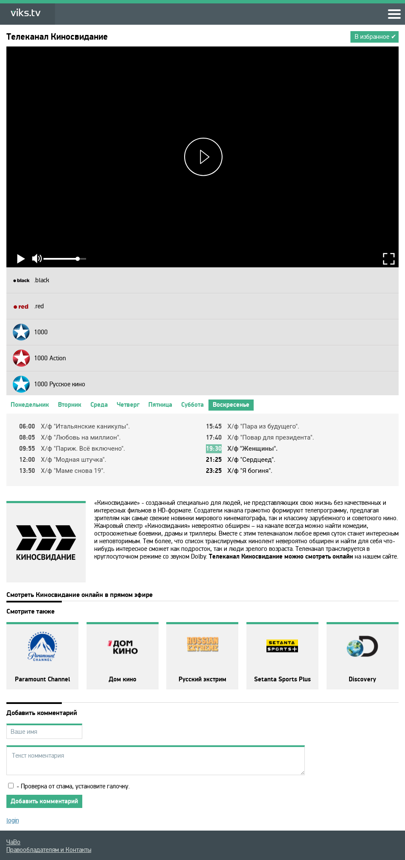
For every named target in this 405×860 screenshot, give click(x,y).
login (12, 820)
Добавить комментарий (44, 801)
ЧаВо (13, 842)
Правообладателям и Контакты (48, 850)
